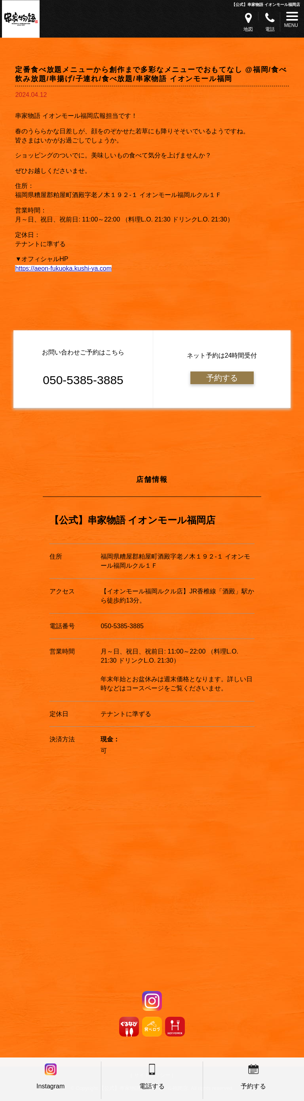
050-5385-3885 (122, 626)
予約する (222, 377)
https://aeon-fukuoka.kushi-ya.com (63, 268)
